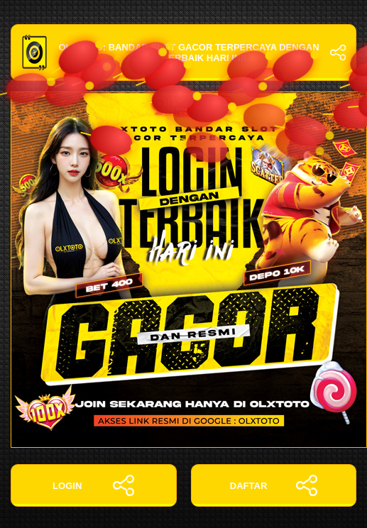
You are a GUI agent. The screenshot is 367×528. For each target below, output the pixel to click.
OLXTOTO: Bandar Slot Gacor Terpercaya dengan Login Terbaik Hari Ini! (183, 52)
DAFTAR (273, 485)
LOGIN (93, 485)
